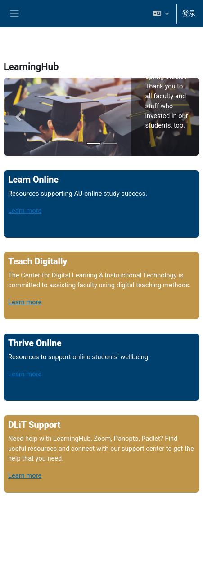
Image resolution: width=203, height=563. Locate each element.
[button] (161, 13)
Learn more (24, 211)
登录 (189, 13)
